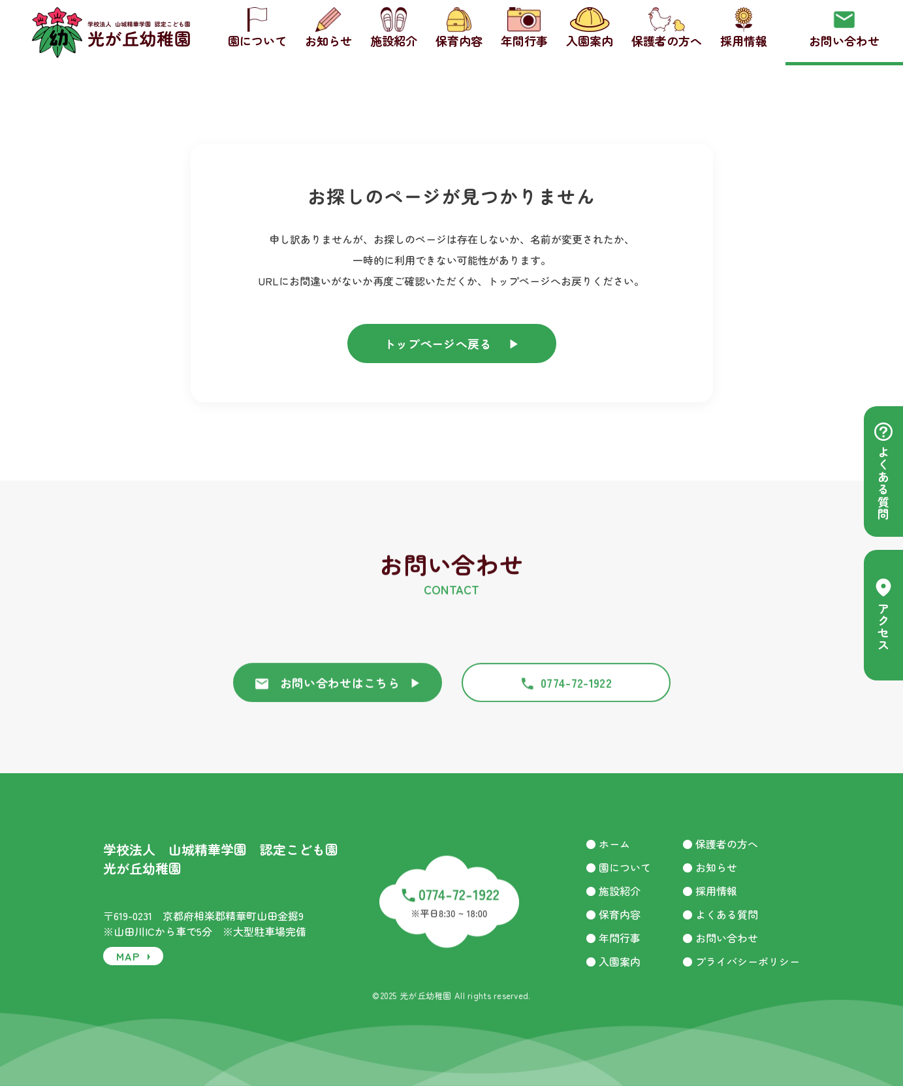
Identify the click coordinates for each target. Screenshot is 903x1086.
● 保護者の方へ (720, 843)
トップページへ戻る (452, 343)
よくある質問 (883, 471)
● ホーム (608, 843)
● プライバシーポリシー (741, 961)
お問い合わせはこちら (337, 694)
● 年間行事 (613, 938)
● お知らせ (709, 867)
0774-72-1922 (566, 694)
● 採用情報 (709, 891)
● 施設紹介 (613, 891)
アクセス (883, 615)
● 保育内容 (613, 914)
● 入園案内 (613, 961)
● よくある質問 (720, 914)
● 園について (618, 867)
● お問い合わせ (720, 938)
